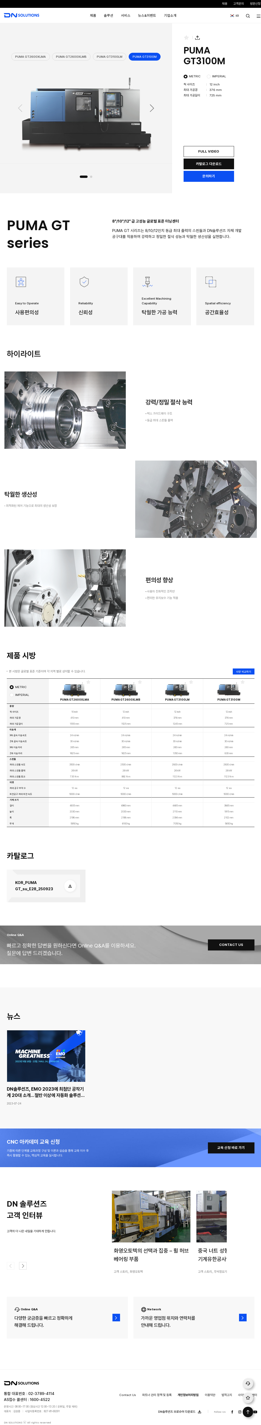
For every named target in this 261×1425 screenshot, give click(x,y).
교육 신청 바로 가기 (231, 1147)
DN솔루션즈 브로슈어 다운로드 (180, 1412)
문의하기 (208, 176)
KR (233, 14)
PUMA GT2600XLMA (30, 57)
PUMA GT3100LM (109, 57)
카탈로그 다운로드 (209, 164)
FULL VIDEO (208, 151)
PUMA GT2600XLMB (71, 57)
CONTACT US (231, 945)
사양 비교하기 (243, 671)
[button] (152, 108)
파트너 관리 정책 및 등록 (157, 1395)
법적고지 (227, 1395)
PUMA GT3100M (145, 57)
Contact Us (127, 1395)
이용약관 (210, 1395)
